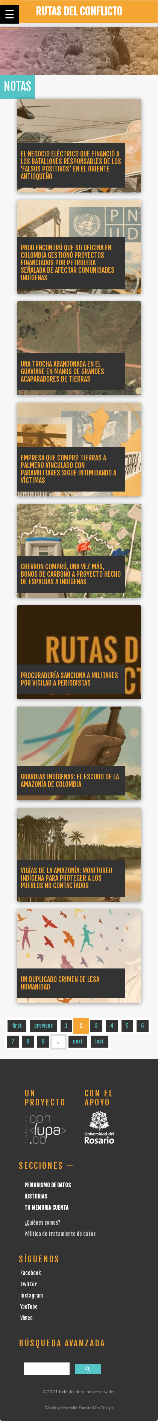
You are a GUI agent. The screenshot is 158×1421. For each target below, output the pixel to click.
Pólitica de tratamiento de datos (60, 1234)
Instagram (31, 1295)
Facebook (30, 1273)
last (99, 1041)
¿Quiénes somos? (42, 1223)
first (17, 1026)
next (78, 1041)
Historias (35, 1196)
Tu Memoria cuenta (46, 1207)
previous (43, 1026)
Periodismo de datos (47, 1185)
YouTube (29, 1307)
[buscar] (46, 1369)
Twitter (28, 1284)
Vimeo (26, 1318)
